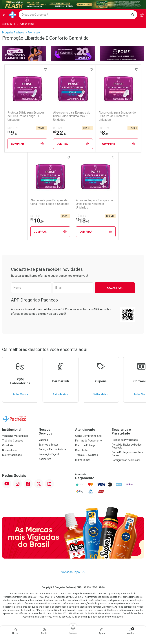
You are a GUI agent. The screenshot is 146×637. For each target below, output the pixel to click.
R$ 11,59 (35, 215)
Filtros (7, 23)
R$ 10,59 (104, 128)
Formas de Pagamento (88, 440)
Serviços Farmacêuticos (52, 449)
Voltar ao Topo (73, 572)
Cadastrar (115, 287)
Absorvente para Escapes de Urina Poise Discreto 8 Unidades (117, 116)
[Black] (72, 4)
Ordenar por (25, 23)
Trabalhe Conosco (12, 440)
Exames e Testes (49, 444)
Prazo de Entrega (85, 445)
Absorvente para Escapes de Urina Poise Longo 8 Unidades (49, 202)
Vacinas (43, 439)
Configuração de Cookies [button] (126, 460)
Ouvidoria (7, 445)
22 (59, 133)
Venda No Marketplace (15, 435)
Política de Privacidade (125, 439)
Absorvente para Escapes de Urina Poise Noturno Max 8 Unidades (71, 116)
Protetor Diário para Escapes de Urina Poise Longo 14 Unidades (26, 116)
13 (82, 220)
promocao (34, 32)
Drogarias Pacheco (13, 32)
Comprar (27, 144)
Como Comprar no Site (88, 435)
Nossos (55, 431)
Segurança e (128, 431)
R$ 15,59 (81, 215)
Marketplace (82, 459)
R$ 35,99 (58, 128)
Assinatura (45, 458)
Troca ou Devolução (86, 454)
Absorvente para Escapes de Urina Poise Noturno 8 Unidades (94, 204)
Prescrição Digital (49, 454)
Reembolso (81, 450)
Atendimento (85, 429)
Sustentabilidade (12, 454)
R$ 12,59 (13, 128)
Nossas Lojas (9, 450)
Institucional (11, 429)
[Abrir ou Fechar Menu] (4, 14)
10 (37, 220)
